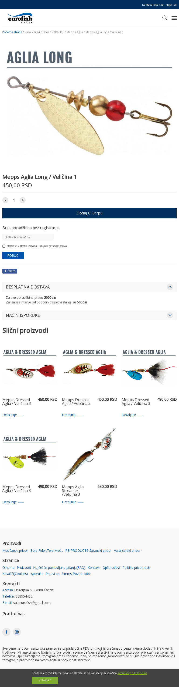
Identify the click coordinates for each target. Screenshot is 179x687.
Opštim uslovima (28, 246)
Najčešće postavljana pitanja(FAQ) (59, 568)
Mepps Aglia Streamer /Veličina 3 (73, 491)
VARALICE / (59, 32)
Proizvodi (24, 568)
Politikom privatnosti (49, 246)
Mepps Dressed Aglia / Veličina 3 (16, 402)
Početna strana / (13, 32)
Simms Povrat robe (76, 574)
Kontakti (94, 568)
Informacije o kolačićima (132, 673)
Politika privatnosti (136, 568)
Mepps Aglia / (76, 32)
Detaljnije (13, 415)
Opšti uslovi (111, 568)
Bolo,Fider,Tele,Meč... (46, 551)
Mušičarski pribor (15, 551)
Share (9, 271)
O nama (8, 568)
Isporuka (36, 574)
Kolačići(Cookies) (15, 574)
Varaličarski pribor (127, 551)
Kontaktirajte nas (152, 4)
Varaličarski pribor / (38, 32)
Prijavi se (171, 4)
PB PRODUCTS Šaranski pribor (88, 551)
